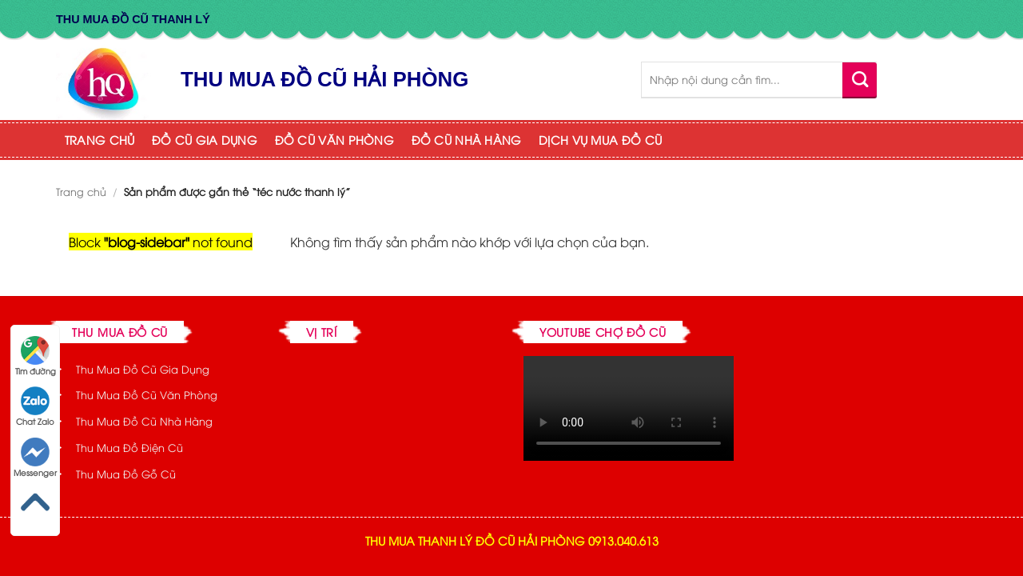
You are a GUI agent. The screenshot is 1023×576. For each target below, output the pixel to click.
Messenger (35, 458)
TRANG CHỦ (100, 139)
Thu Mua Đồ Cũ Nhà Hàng (144, 421)
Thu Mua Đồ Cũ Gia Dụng (142, 369)
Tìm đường (35, 356)
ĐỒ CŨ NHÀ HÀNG (467, 139)
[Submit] (859, 79)
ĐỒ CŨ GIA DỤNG (204, 139)
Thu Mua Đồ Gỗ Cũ (126, 473)
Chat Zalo (35, 406)
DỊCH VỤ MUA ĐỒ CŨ (600, 139)
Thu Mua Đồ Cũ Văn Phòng (146, 394)
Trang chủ (81, 191)
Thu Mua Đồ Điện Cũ (129, 447)
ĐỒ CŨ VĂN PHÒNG (334, 139)
